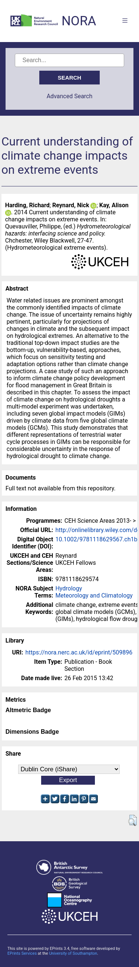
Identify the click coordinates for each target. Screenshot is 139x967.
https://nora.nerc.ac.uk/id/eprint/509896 (78, 652)
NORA (79, 21)
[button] (132, 820)
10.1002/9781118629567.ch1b (96, 539)
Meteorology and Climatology (93, 595)
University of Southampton (73, 953)
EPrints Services (22, 953)
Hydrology (68, 588)
